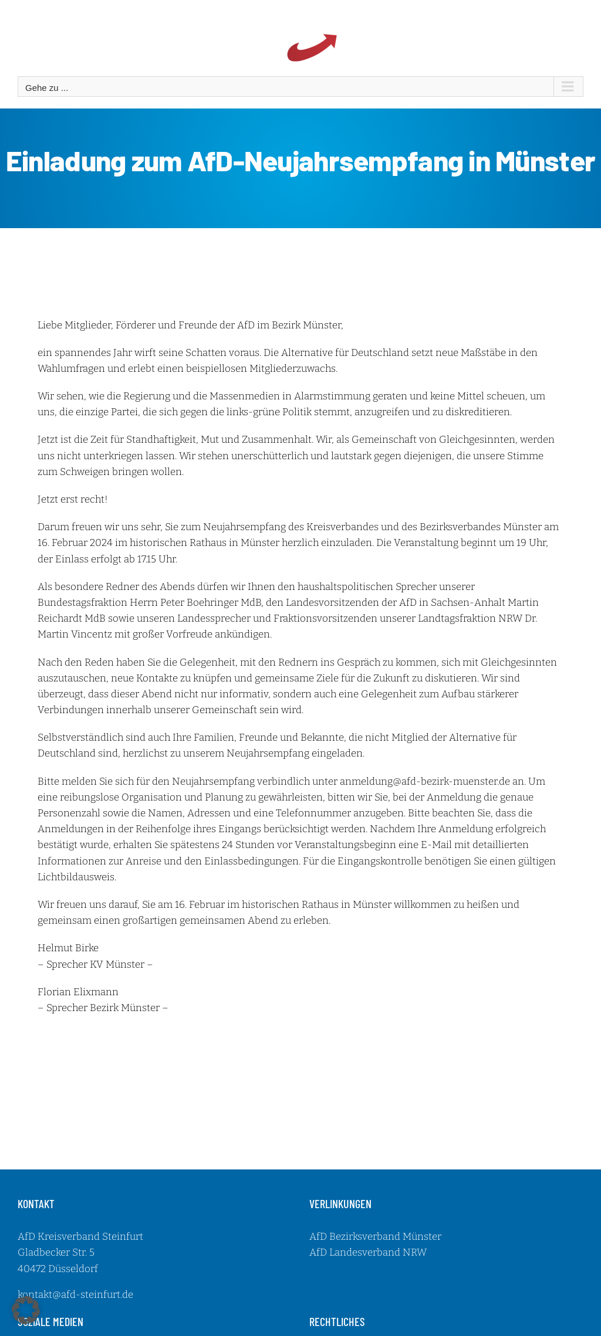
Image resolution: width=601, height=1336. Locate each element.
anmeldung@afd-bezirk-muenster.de (425, 781)
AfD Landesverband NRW (368, 1252)
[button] (26, 1310)
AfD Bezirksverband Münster (375, 1236)
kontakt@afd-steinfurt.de (75, 1294)
